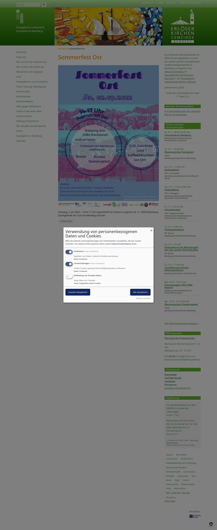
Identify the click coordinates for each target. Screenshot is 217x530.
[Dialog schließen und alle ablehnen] (151, 229)
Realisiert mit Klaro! (143, 298)
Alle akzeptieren (140, 292)
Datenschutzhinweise (121, 243)
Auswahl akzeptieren (77, 292)
